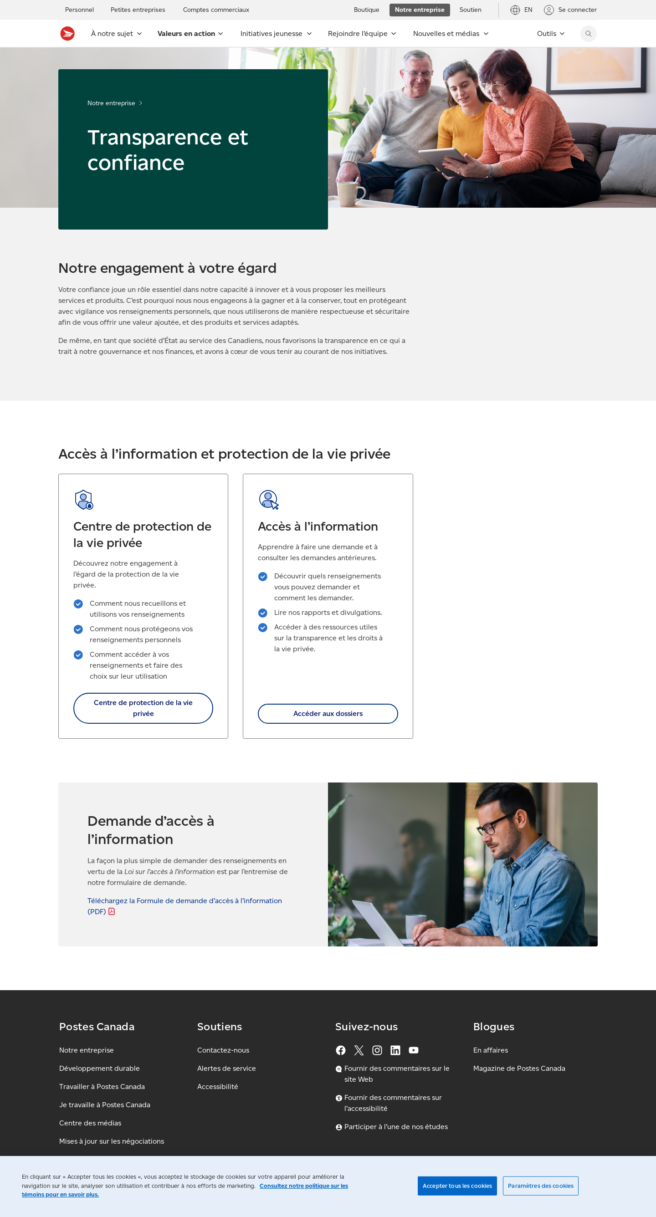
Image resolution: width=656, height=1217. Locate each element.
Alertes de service (226, 1068)
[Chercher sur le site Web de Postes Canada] (588, 34)
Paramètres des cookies (541, 1185)
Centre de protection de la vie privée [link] (143, 708)
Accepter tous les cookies (457, 1185)
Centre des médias (90, 1123)
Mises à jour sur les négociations (111, 1141)
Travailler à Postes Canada (102, 1086)
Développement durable (99, 1068)
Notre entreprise (111, 103)
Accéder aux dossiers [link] (328, 713)
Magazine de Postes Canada (519, 1068)
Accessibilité (217, 1086)
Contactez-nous (223, 1050)
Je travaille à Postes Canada (104, 1104)
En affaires (490, 1050)
